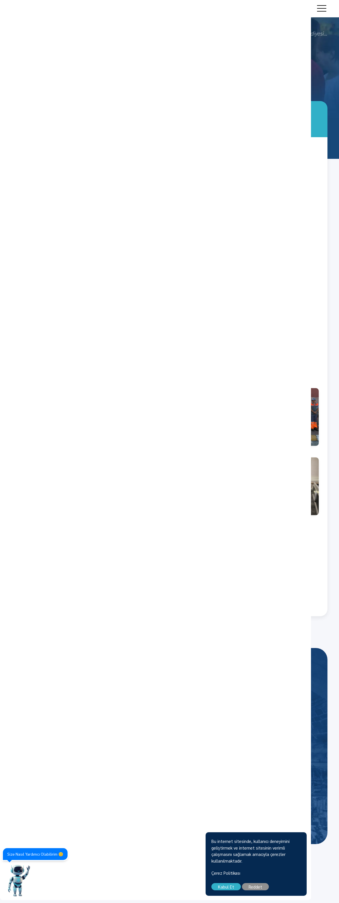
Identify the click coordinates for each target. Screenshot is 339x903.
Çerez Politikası (253, 875)
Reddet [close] (283, 889)
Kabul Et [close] (254, 889)
